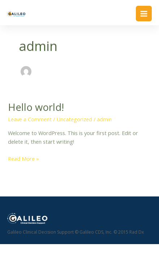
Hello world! (36, 107)
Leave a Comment (30, 119)
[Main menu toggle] (144, 14)
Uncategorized (74, 119)
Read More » (23, 158)
